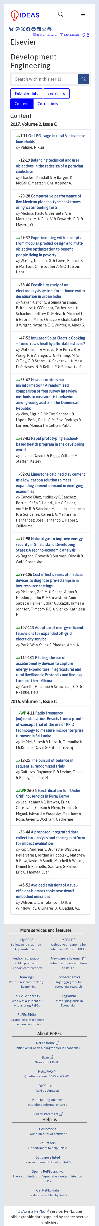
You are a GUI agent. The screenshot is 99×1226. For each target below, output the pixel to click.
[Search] (83, 79)
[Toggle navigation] (60, 15)
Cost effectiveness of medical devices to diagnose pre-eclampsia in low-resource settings (49, 580)
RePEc (41, 1211)
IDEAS (21, 1211)
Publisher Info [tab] (27, 93)
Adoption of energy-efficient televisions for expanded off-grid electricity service (49, 633)
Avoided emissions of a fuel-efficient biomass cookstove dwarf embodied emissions (47, 891)
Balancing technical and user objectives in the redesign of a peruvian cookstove (49, 166)
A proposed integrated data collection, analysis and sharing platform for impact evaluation (50, 838)
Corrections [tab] (48, 104)
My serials (69, 35)
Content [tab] (22, 104)
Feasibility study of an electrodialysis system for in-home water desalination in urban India (50, 291)
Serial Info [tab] (56, 93)
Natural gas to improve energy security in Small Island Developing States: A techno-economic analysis (49, 544)
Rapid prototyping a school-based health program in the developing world (50, 444)
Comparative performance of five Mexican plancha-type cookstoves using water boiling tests (48, 202)
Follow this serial (47, 35)
